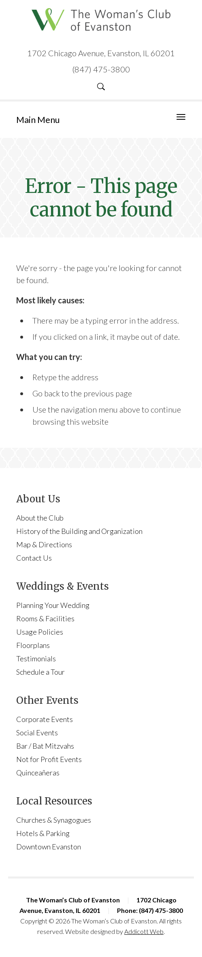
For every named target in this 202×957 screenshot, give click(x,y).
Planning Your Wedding (52, 605)
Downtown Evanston (48, 846)
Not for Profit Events (49, 759)
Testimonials (36, 658)
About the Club (40, 517)
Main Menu (38, 119)
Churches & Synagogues (53, 819)
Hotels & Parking (43, 833)
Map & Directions (44, 544)
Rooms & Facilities (45, 618)
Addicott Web (144, 931)
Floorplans (33, 645)
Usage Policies (39, 631)
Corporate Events (44, 719)
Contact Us (34, 557)
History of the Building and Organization (79, 531)
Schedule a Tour (40, 671)
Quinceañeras (38, 772)
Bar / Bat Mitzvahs (45, 745)
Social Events (37, 732)
